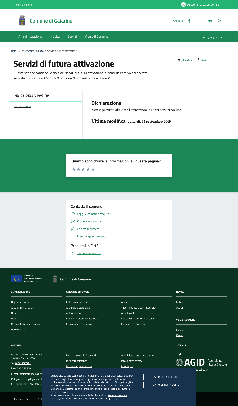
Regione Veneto (23, 5)
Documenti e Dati (20, 329)
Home (14, 51)
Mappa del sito (22, 399)
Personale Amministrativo (25, 324)
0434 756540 (23, 368)
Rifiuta (165, 377)
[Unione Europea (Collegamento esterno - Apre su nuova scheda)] (27, 279)
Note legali (127, 366)
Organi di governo (20, 302)
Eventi (179, 335)
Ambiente (126, 302)
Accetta (165, 385)
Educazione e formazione (79, 324)
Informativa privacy (131, 361)
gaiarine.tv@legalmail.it (29, 379)
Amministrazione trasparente (137, 355)
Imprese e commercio (133, 324)
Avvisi (179, 308)
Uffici (14, 313)
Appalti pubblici (129, 313)
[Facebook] (188, 20)
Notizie (180, 302)
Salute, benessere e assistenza (138, 319)
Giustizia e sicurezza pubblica (81, 319)
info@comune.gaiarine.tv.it (34, 374)
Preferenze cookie (117, 395)
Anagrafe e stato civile (78, 308)
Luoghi (180, 330)
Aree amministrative (22, 308)
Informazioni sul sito (32, 51)
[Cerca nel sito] (219, 21)
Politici (14, 319)
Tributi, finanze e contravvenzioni (139, 308)
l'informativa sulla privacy (103, 398)
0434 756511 (23, 363)
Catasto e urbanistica (77, 302)
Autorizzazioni (73, 313)
